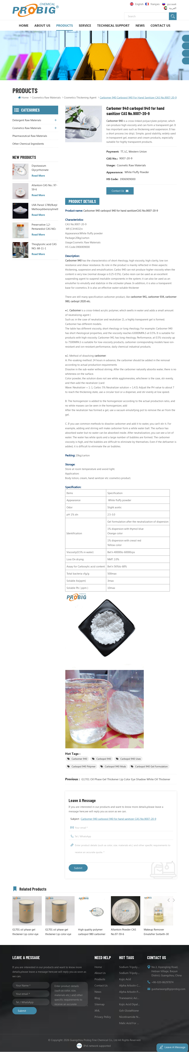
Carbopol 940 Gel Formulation (151, 766)
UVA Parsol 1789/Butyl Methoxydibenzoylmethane (45, 207)
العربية (170, 8)
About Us (42, 25)
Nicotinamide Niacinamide (129, 1017)
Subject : (113, 819)
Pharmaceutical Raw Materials (29, 136)
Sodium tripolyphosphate (129, 967)
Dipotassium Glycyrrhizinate (40, 168)
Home (23, 25)
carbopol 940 (103, 759)
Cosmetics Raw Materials (46, 97)
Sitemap (99, 1004)
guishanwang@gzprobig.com (168, 989)
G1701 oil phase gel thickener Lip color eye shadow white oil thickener (125, 779)
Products (64, 25)
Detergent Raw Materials (26, 120)
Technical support (113, 25)
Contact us (120, 191)
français (153, 4)
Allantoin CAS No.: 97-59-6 (44, 187)
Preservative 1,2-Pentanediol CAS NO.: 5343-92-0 (44, 227)
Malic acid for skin (129, 1023)
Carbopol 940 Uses (130, 759)
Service (85, 25)
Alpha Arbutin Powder (129, 992)
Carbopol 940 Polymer (84, 766)
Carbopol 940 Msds (115, 766)
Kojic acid (125, 979)
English (136, 4)
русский (169, 4)
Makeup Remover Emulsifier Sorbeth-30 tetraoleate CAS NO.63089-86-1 (156, 932)
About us (100, 973)
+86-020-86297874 (162, 982)
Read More (38, 175)
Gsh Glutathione (129, 1010)
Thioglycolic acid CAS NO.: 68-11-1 (44, 246)
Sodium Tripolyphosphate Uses (129, 973)
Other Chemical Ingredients (28, 144)
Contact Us (160, 25)
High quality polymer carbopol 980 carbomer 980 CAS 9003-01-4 (91, 932)
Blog (97, 998)
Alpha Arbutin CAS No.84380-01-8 (129, 985)
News (140, 25)
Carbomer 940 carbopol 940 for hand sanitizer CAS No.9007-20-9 (118, 819)
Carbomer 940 (79, 759)
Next (174, 888)
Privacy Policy (102, 1017)
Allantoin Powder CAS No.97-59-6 (123, 932)
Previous (169, 888)
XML (97, 1010)
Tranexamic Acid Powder (129, 998)
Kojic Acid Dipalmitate (129, 1004)
